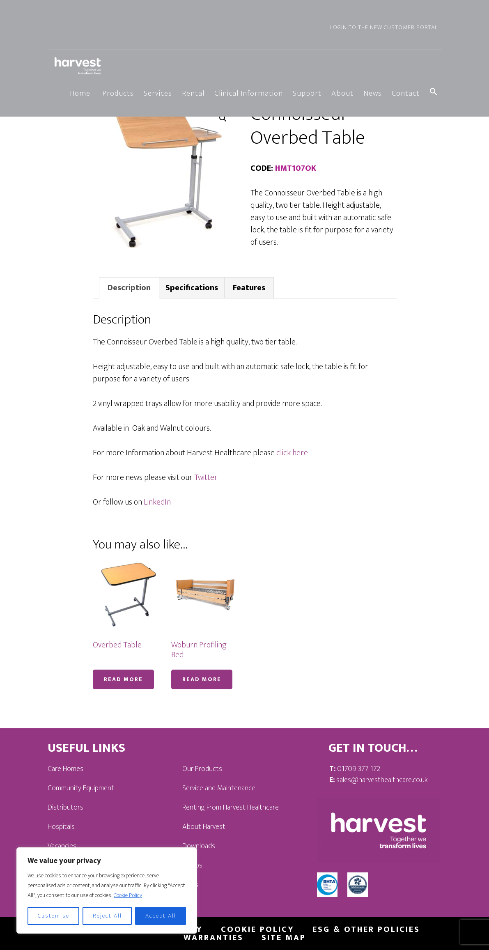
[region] (106, 890)
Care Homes (65, 769)
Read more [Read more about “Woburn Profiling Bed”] (201, 679)
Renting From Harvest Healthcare (230, 807)
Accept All (160, 915)
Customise (53, 915)
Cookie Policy (128, 895)
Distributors (65, 807)
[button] (433, 92)
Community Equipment (81, 788)
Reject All (107, 915)
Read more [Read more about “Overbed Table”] (123, 679)
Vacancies (62, 846)
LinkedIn (157, 502)
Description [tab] (129, 288)
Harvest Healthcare (78, 65)
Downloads (198, 846)
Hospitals (61, 827)
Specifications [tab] (191, 288)
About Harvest (203, 827)
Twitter (206, 477)
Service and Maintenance (218, 788)
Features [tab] (249, 288)
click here (292, 453)
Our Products (202, 769)
